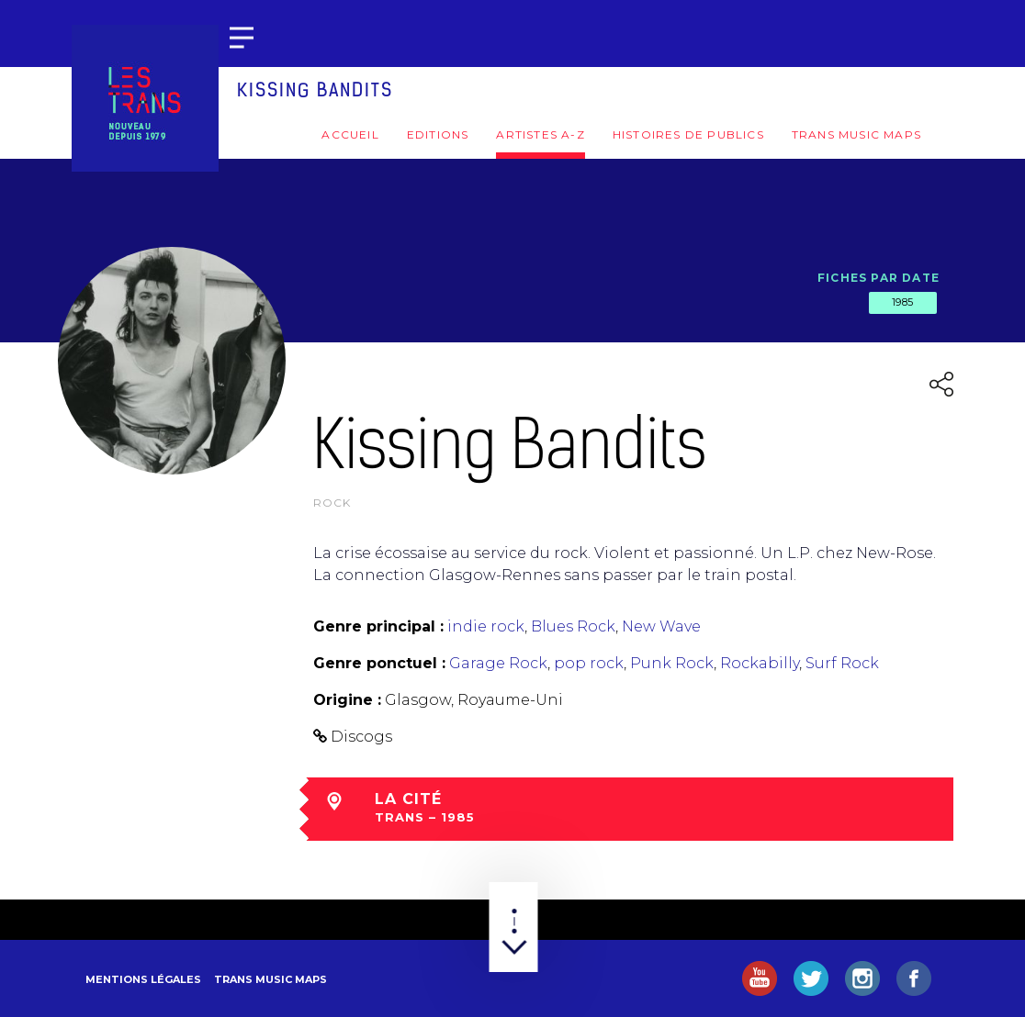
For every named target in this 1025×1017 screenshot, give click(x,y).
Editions (438, 134)
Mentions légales (143, 979)
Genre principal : (378, 626)
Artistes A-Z (540, 134)
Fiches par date (878, 278)
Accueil (349, 134)
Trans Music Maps (856, 134)
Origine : (347, 700)
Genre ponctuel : (379, 663)
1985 (903, 302)
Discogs (361, 736)
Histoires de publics (688, 134)
